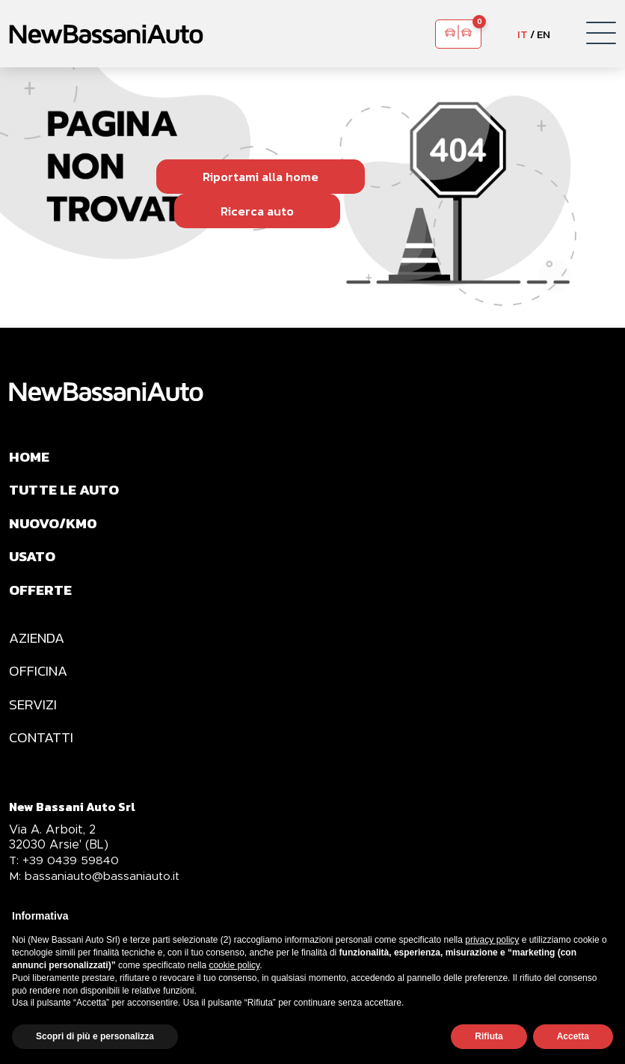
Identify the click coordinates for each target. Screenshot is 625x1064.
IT (522, 34)
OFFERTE (41, 595)
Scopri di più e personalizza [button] (95, 1036)
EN (543, 34)
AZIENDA (38, 644)
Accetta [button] (573, 1036)
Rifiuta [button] (488, 1036)
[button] (601, 33)
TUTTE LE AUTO (66, 491)
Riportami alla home (260, 177)
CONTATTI (42, 747)
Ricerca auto (257, 211)
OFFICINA (39, 678)
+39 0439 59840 (65, 871)
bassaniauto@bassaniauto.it (96, 887)
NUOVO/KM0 (55, 526)
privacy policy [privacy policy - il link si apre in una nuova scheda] (492, 940)
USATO (33, 560)
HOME (30, 457)
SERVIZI (33, 713)
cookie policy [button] (234, 965)
